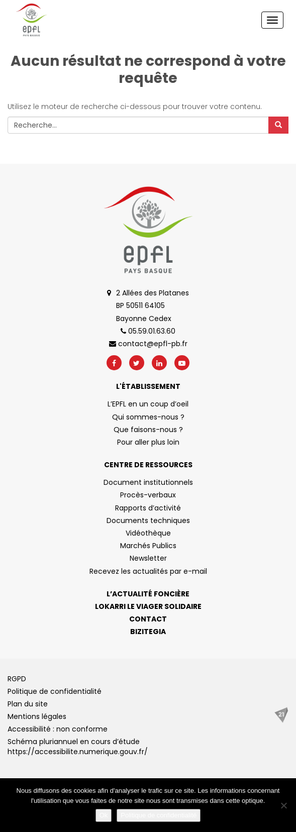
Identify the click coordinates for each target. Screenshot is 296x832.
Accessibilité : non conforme (58, 729)
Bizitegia (148, 632)
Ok (104, 815)
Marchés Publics (148, 546)
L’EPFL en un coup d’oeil (148, 404)
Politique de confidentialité (55, 691)
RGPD (17, 679)
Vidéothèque (148, 533)
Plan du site (28, 704)
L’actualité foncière (148, 594)
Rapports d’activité (148, 508)
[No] (283, 805)
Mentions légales (37, 716)
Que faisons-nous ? (148, 430)
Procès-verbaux (148, 495)
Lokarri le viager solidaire (148, 606)
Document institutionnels (148, 482)
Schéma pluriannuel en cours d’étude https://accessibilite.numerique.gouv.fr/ (78, 747)
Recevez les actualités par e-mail (148, 571)
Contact (148, 619)
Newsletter (148, 558)
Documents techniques (148, 520)
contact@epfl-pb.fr (148, 344)
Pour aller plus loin (148, 442)
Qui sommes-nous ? (148, 417)
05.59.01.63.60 (148, 331)
